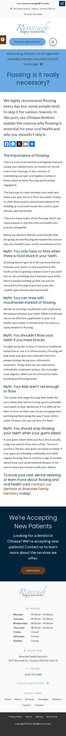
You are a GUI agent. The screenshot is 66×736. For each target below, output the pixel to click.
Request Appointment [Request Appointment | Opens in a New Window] (27, 41)
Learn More (33, 570)
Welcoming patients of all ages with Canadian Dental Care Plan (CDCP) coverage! (33, 59)
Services (29, 699)
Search (28, 716)
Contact (39, 704)
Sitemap (39, 716)
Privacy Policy (15, 716)
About (18, 699)
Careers (26, 704)
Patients (56, 699)
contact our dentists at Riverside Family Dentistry (27, 489)
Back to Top (51, 716)
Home (8, 699)
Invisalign (43, 699)
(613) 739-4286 (34, 14)
